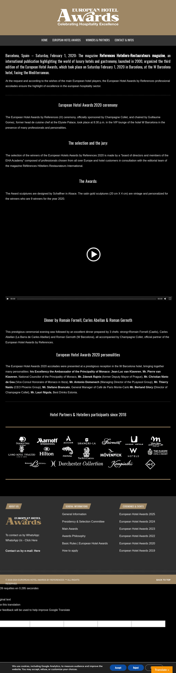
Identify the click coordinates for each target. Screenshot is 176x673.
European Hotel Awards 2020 (137, 543)
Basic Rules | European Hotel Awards (85, 543)
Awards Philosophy (74, 536)
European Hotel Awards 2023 (137, 528)
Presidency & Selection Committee (83, 521)
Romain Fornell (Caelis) (143, 331)
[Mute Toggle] (165, 298)
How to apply (70, 550)
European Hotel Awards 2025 (137, 514)
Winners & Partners (98, 40)
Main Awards (70, 528)
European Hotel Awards (66, 40)
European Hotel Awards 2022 (137, 536)
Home (44, 40)
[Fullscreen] (170, 298)
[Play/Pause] (7, 298)
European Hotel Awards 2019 (137, 550)
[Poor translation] (23, 617)
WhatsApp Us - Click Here (21, 540)
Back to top (163, 580)
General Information (74, 514)
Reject (136, 667)
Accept (118, 667)
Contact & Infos (124, 40)
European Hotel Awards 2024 (137, 521)
